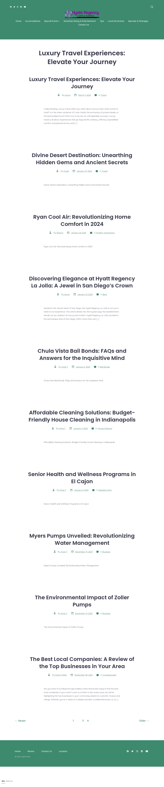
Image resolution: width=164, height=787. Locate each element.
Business (106, 551)
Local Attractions (116, 21)
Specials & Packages (138, 21)
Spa (102, 21)
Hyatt (66, 171)
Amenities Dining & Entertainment (80, 21)
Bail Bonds (105, 367)
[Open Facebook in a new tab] (10, 6)
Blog (105, 294)
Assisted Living (104, 490)
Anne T (65, 367)
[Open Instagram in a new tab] (17, 6)
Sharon (60, 232)
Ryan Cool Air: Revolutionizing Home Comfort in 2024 (82, 220)
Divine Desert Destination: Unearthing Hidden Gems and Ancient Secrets (82, 158)
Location (63, 751)
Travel (103, 95)
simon (67, 95)
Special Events (52, 21)
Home (18, 21)
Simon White (61, 675)
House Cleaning (105, 428)
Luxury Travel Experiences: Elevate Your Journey (82, 83)
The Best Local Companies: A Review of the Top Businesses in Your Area (82, 662)
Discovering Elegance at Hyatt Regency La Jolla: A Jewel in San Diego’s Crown (82, 282)
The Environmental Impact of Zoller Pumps (82, 601)
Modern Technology (105, 232)
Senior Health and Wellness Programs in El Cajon (82, 477)
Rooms (31, 751)
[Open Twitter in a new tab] (14, 6)
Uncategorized (109, 675)
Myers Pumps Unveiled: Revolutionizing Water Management (82, 539)
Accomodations (32, 21)
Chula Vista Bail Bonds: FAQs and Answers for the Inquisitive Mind (82, 354)
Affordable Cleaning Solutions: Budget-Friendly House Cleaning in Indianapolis (82, 416)
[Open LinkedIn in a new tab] (21, 6)
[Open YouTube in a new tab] (25, 6)
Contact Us (83, 24)
